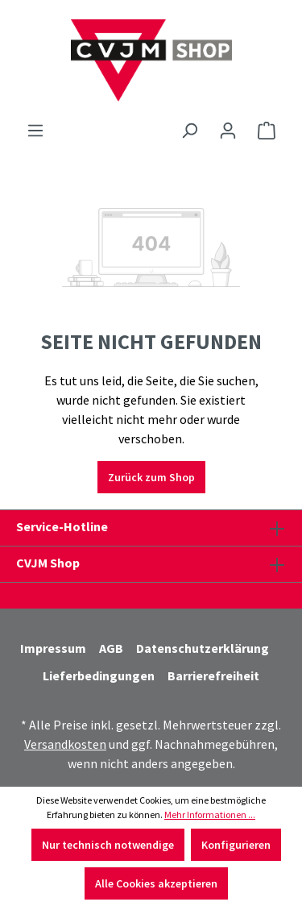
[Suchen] (189, 130)
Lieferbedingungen (99, 675)
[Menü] (35, 130)
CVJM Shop (48, 563)
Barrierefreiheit (213, 675)
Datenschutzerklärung (202, 648)
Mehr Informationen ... (209, 814)
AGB (111, 648)
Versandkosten (65, 744)
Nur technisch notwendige (108, 844)
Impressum (53, 648)
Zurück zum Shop (151, 477)
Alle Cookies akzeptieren (156, 883)
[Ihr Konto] (228, 130)
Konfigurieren (236, 844)
